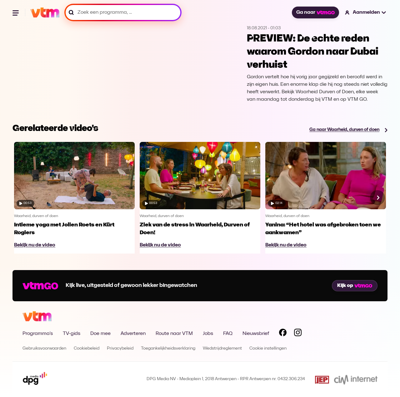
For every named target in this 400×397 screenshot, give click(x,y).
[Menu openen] (16, 12)
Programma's (37, 333)
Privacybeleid (120, 348)
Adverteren (133, 333)
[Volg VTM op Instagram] (298, 334)
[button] (366, 12)
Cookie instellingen (268, 348)
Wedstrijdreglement (222, 348)
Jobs (208, 333)
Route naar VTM (174, 333)
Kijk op (354, 285)
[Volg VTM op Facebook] (283, 334)
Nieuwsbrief (255, 333)
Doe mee (100, 333)
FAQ (227, 333)
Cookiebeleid (86, 348)
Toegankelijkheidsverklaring (168, 348)
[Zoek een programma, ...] (123, 12)
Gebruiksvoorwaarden (44, 348)
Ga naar (315, 12)
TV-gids (71, 333)
